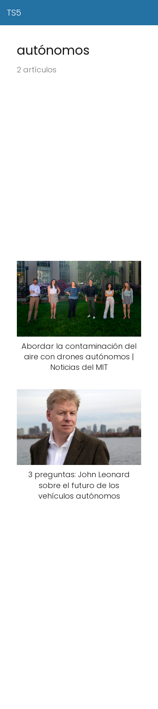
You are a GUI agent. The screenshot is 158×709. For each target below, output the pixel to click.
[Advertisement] (79, 168)
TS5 (14, 13)
